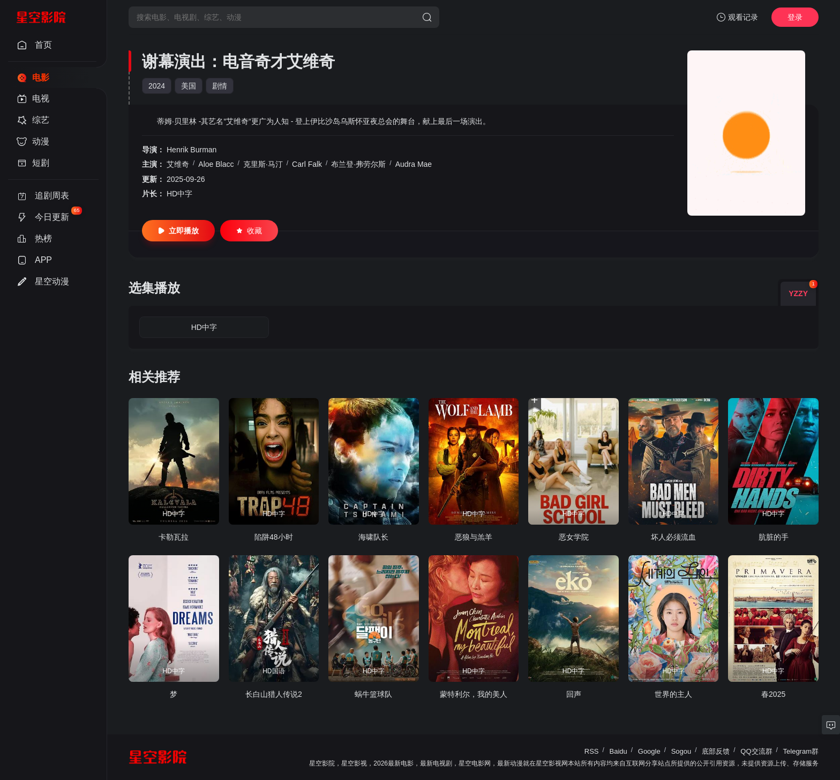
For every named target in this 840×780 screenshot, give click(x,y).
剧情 (219, 86)
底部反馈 (716, 751)
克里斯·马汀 (263, 164)
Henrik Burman (191, 149)
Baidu (618, 751)
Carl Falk (307, 164)
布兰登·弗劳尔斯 (358, 164)
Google (649, 751)
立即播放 (178, 230)
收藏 (249, 230)
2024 (156, 86)
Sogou (681, 751)
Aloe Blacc (216, 164)
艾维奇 (178, 164)
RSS (591, 751)
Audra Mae (413, 164)
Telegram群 (801, 751)
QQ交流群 (756, 751)
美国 (188, 86)
